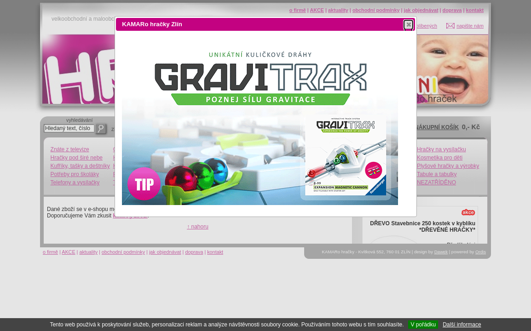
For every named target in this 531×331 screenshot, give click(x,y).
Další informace (462, 324)
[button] (408, 24)
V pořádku (423, 324)
